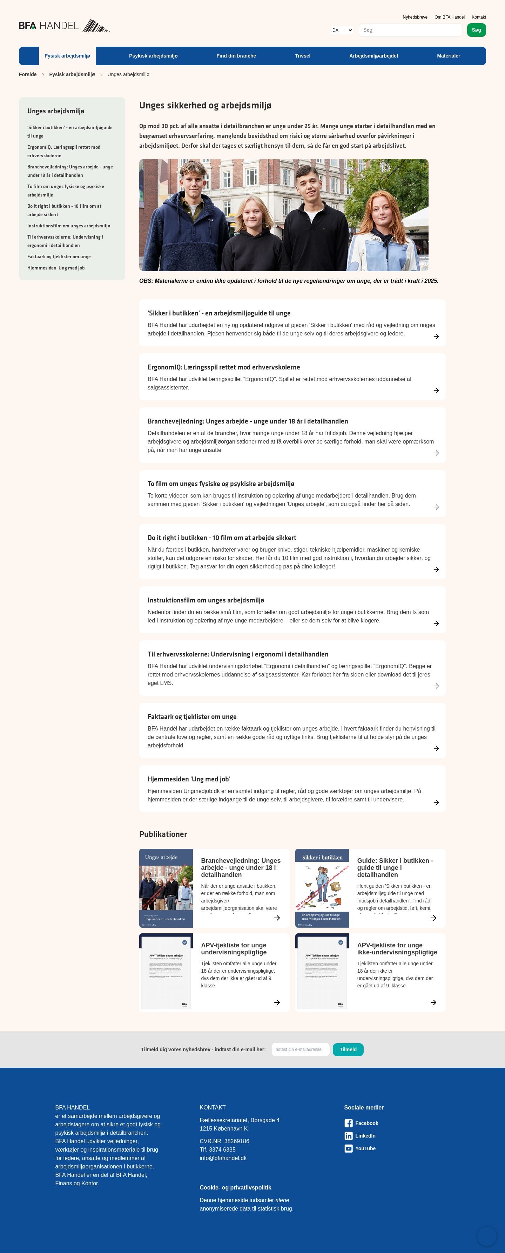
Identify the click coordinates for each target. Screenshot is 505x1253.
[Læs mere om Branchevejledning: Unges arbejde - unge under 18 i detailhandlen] (214, 888)
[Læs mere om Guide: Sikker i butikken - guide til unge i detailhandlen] (370, 888)
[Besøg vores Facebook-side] (397, 1123)
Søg (476, 30)
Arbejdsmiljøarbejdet (373, 56)
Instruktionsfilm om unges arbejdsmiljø (68, 225)
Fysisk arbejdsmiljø (67, 56)
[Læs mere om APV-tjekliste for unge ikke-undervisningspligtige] (370, 972)
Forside (28, 74)
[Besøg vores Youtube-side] (397, 1148)
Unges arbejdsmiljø (55, 110)
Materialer (448, 56)
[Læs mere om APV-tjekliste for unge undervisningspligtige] (214, 972)
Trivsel (302, 56)
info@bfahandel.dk (223, 1158)
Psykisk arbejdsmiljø (153, 56)
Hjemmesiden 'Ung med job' (56, 268)
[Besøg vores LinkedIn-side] (397, 1136)
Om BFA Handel (450, 17)
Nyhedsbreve (415, 17)
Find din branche (236, 56)
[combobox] (411, 30)
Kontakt (479, 17)
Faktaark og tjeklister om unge (59, 256)
